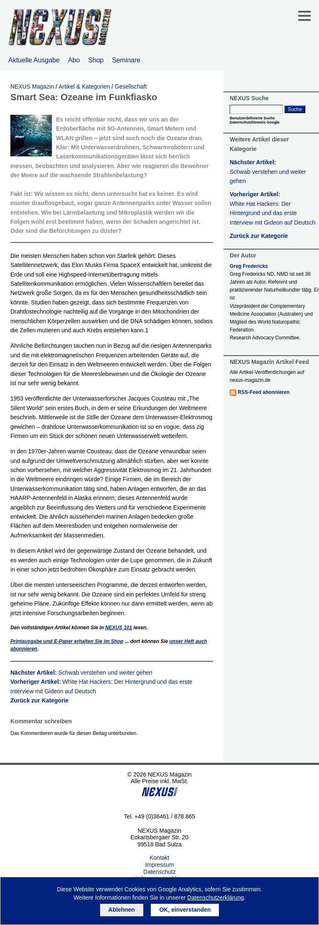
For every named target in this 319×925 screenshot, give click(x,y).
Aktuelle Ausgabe (34, 60)
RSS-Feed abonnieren (264, 392)
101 (118, 628)
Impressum (159, 864)
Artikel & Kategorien (84, 86)
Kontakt (159, 857)
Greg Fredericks (249, 266)
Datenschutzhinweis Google (255, 122)
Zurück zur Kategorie (39, 700)
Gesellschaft (131, 86)
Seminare (126, 60)
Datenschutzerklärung (215, 897)
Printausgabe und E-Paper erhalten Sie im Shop (66, 641)
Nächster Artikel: (81, 672)
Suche (295, 109)
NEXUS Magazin (32, 86)
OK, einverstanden (185, 909)
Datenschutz (159, 871)
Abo (74, 60)
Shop (95, 60)
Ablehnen (121, 909)
